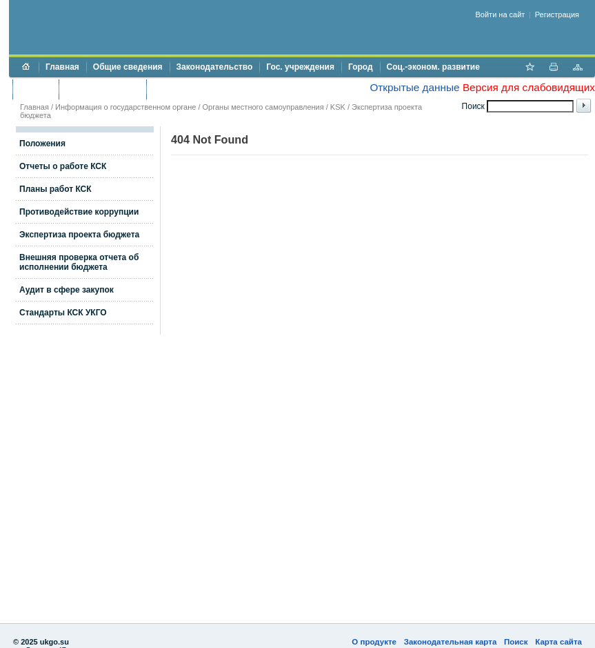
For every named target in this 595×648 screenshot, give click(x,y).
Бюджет (35, 89)
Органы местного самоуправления (263, 107)
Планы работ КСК (55, 189)
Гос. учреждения (300, 67)
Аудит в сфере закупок (66, 290)
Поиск (516, 642)
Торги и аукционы (102, 89)
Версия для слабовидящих (529, 87)
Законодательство (215, 67)
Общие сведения (128, 67)
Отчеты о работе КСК (62, 166)
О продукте (374, 642)
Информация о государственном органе (125, 107)
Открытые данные (414, 87)
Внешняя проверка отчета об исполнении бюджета (79, 262)
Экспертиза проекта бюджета (79, 234)
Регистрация (557, 14)
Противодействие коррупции (212, 89)
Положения (42, 143)
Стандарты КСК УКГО (63, 312)
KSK (337, 107)
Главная (62, 67)
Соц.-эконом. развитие (433, 67)
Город (360, 67)
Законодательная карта (450, 642)
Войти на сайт (500, 14)
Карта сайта (558, 642)
